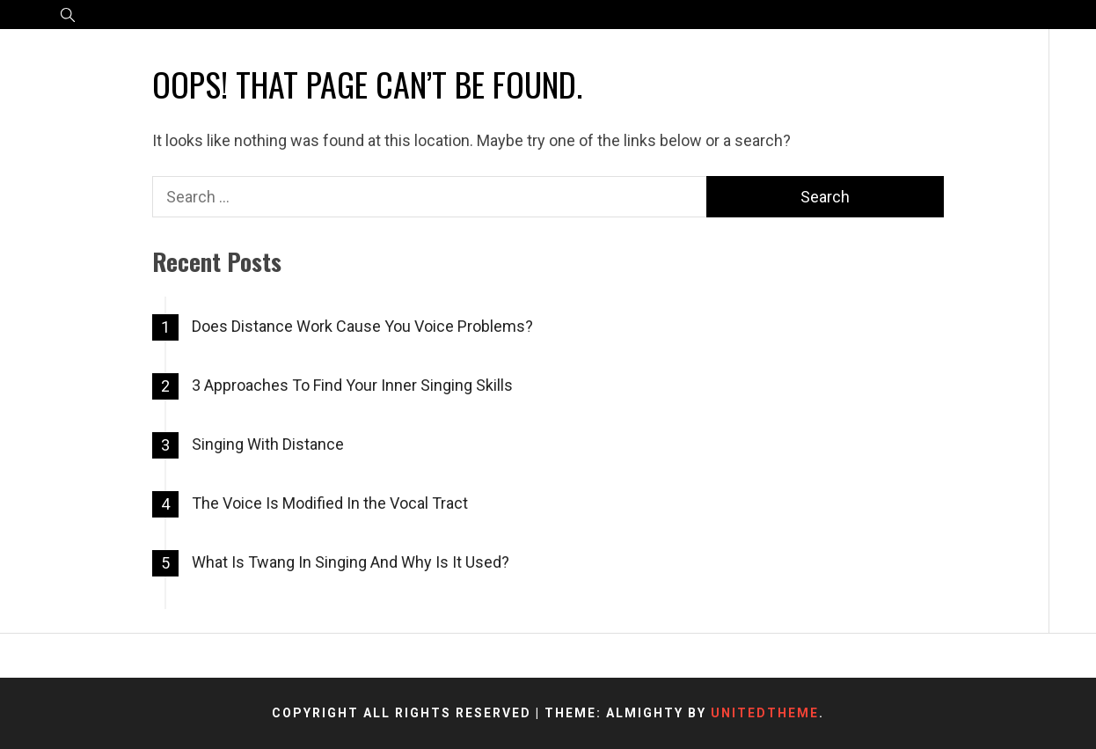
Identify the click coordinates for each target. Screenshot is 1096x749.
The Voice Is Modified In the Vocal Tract (330, 503)
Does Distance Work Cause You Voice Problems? (362, 326)
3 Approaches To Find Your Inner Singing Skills (352, 385)
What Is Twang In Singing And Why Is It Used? (350, 562)
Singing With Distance (268, 444)
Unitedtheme (765, 713)
